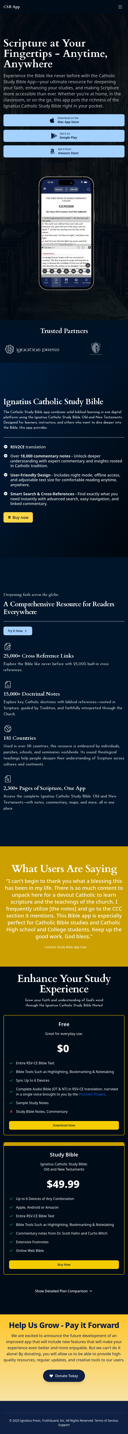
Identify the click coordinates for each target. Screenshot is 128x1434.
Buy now (18, 517)
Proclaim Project (92, 1094)
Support (64, 1425)
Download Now (64, 1125)
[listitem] (32, 349)
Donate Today (63, 1375)
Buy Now (64, 1264)
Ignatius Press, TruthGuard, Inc (42, 1420)
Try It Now (18, 631)
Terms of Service (106, 1420)
